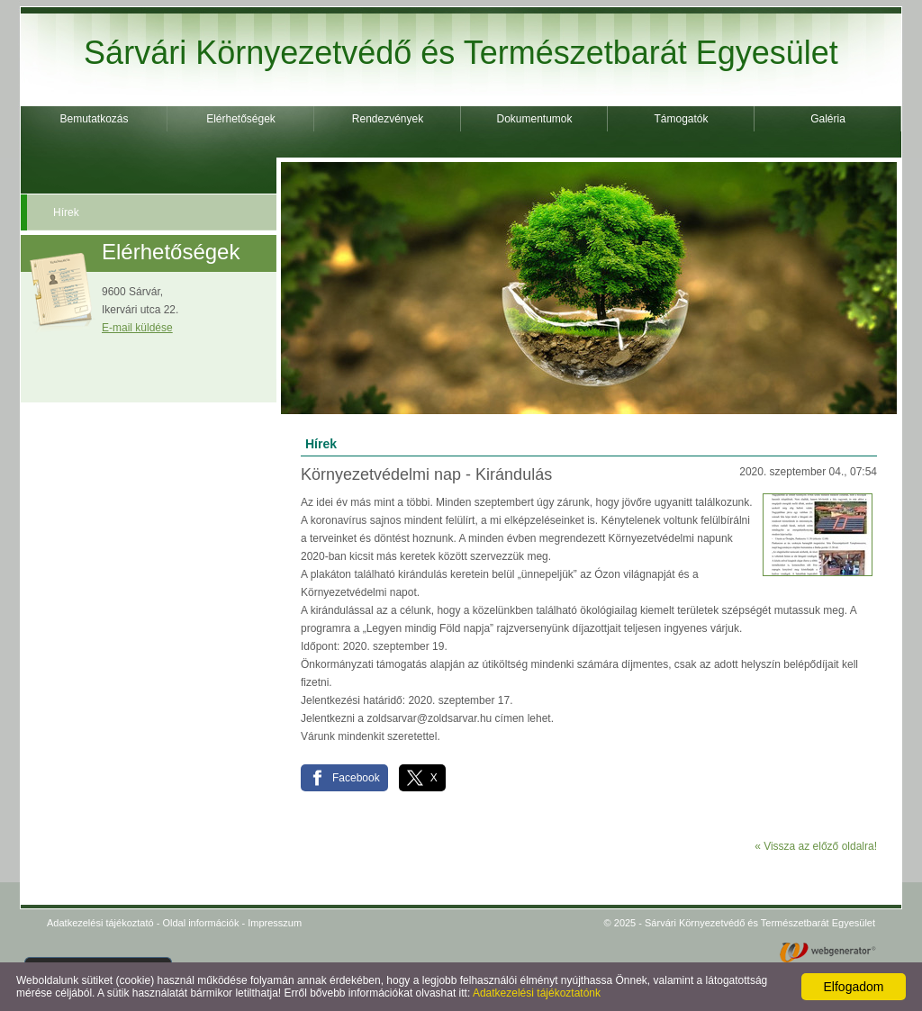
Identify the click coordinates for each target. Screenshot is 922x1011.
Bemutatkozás (93, 119)
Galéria (827, 119)
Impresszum (275, 922)
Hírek (66, 212)
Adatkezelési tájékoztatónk (537, 993)
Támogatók (681, 119)
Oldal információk (200, 922)
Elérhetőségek (241, 119)
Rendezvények (387, 119)
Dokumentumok (534, 119)
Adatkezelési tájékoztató (100, 922)
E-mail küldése (137, 327)
